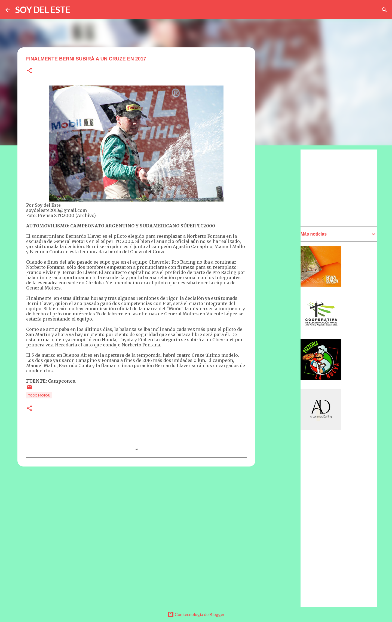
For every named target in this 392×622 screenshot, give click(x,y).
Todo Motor (39, 395)
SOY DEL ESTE (43, 9)
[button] (29, 71)
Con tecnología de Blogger (196, 614)
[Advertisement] (282, 304)
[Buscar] (384, 9)
